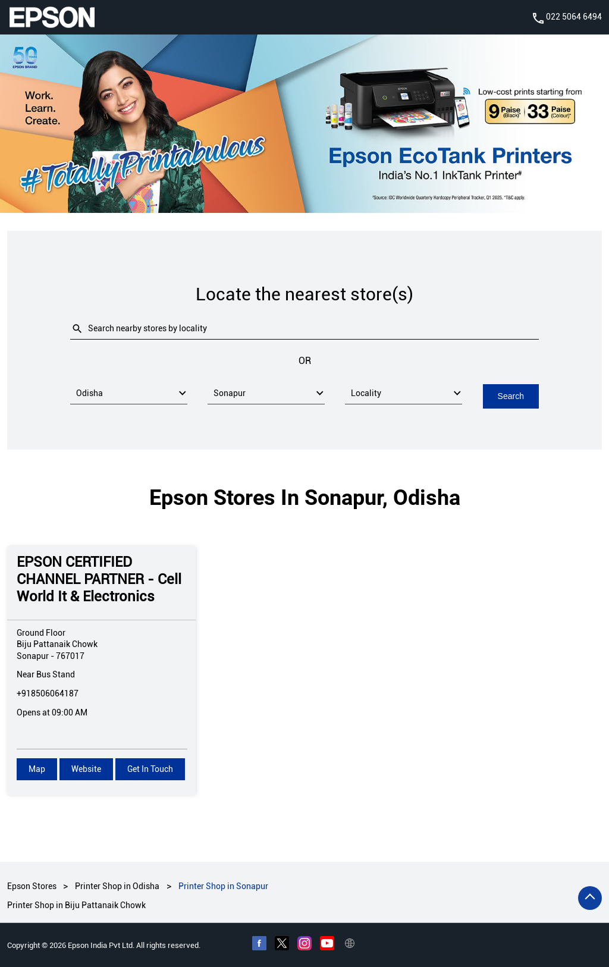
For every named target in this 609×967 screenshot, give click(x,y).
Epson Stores (32, 885)
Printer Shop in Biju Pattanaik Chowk (76, 905)
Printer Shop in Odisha (117, 885)
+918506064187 (48, 693)
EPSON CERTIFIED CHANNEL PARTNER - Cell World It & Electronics (99, 578)
